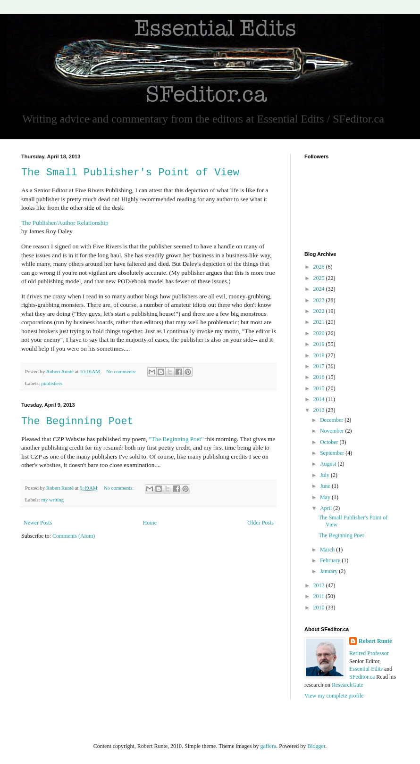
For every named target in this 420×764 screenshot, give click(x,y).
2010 (319, 607)
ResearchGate (347, 685)
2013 (319, 410)
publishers (51, 383)
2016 (319, 377)
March (328, 549)
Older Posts (260, 522)
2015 (319, 388)
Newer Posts (38, 522)
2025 (319, 278)
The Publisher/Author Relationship (65, 222)
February (331, 560)
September (332, 453)
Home (150, 522)
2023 (319, 300)
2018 (319, 355)
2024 (319, 289)
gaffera (268, 746)
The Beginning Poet (77, 421)
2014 (319, 399)
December (332, 420)
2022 (319, 311)
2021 (319, 322)
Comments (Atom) (73, 536)
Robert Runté (375, 641)
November (332, 430)
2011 (319, 596)
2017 (319, 366)
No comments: (121, 371)
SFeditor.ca (362, 677)
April (326, 508)
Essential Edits (366, 668)
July (325, 475)
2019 (319, 344)
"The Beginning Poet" (176, 439)
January (329, 571)
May (326, 497)
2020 (319, 333)
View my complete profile (334, 695)
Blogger (316, 746)
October (330, 442)
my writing (52, 499)
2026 (319, 266)
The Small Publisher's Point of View (130, 173)
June (326, 486)
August (329, 463)
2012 (319, 585)
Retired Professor (369, 653)
